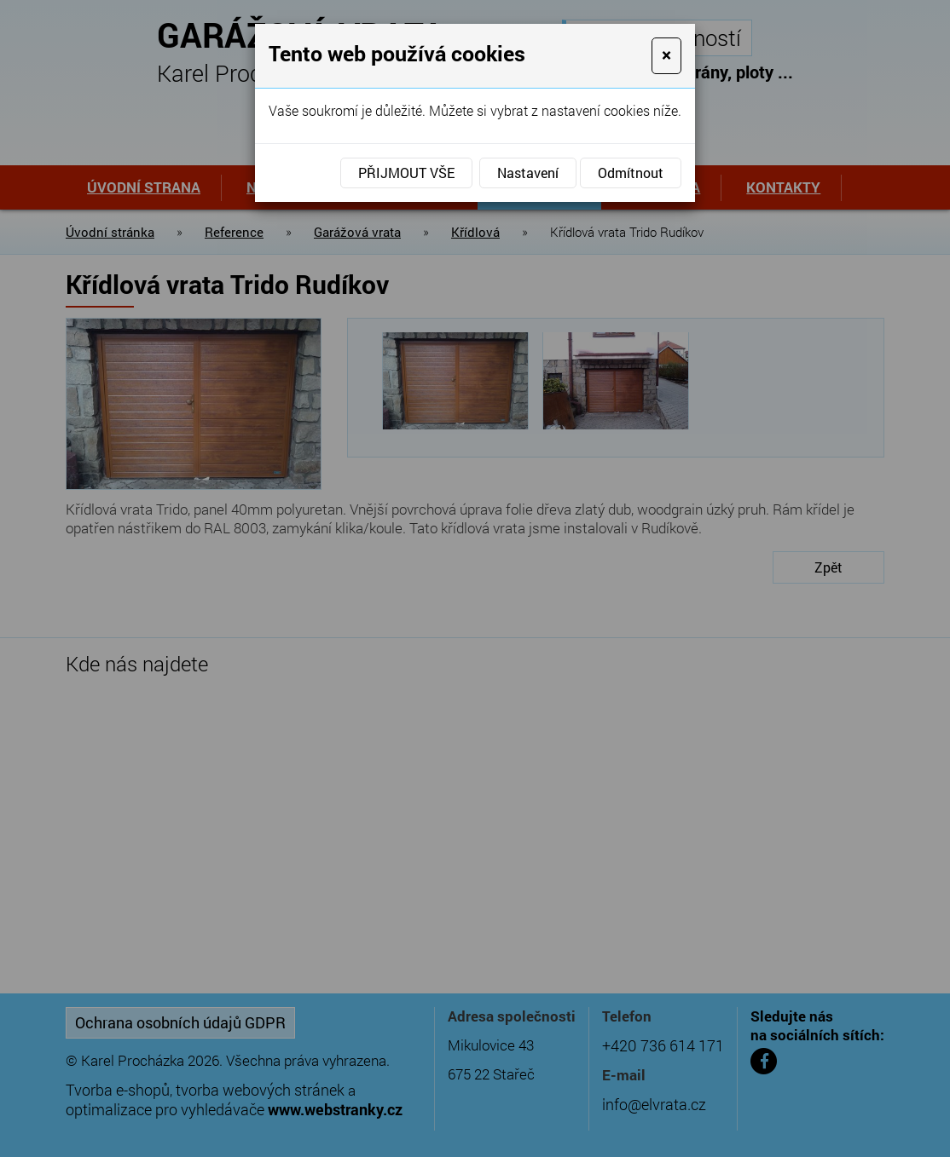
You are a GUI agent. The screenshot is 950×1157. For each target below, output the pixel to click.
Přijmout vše (406, 172)
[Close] (666, 55)
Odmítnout (630, 172)
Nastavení (528, 172)
